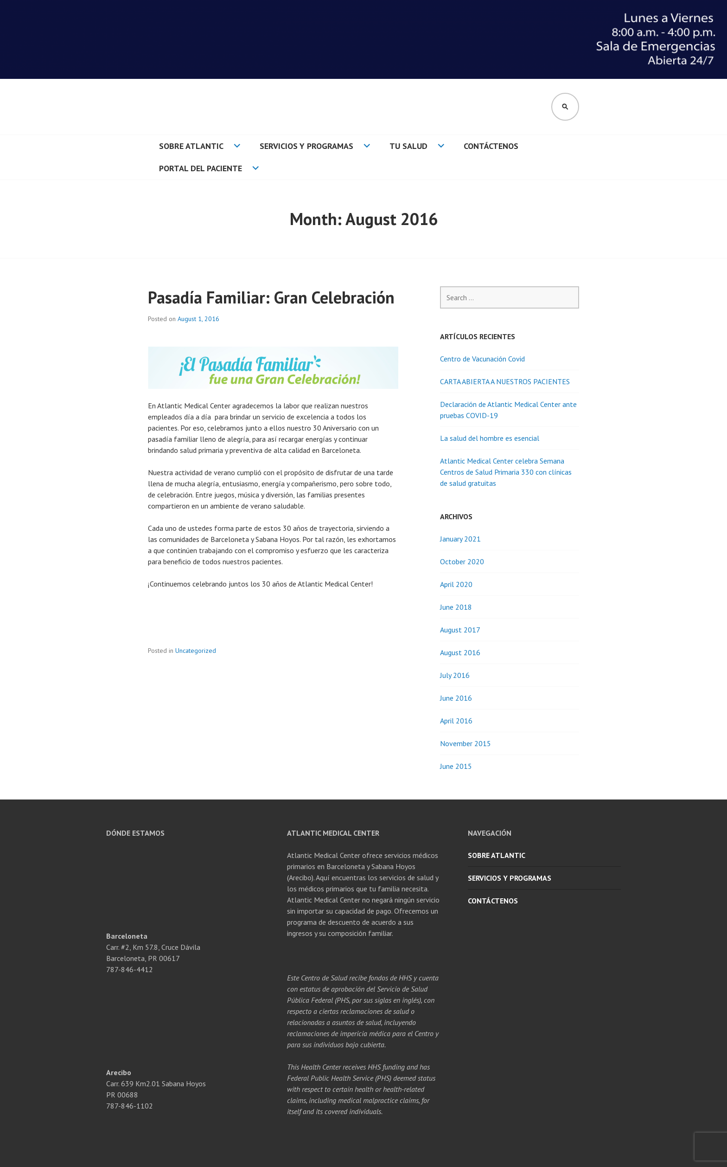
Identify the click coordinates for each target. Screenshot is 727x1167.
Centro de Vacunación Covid (482, 358)
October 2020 (462, 561)
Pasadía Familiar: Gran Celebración (271, 297)
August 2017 (460, 629)
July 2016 (455, 675)
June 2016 (456, 698)
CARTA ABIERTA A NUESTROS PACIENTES (505, 381)
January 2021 (460, 538)
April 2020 (456, 584)
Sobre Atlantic (191, 146)
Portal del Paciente (200, 168)
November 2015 (465, 743)
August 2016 (460, 652)
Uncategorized (195, 650)
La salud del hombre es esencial (489, 438)
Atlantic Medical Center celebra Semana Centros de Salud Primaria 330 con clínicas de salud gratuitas (506, 472)
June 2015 (456, 766)
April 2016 (456, 720)
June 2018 (456, 607)
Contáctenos (491, 146)
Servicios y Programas (306, 146)
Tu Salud (408, 146)
